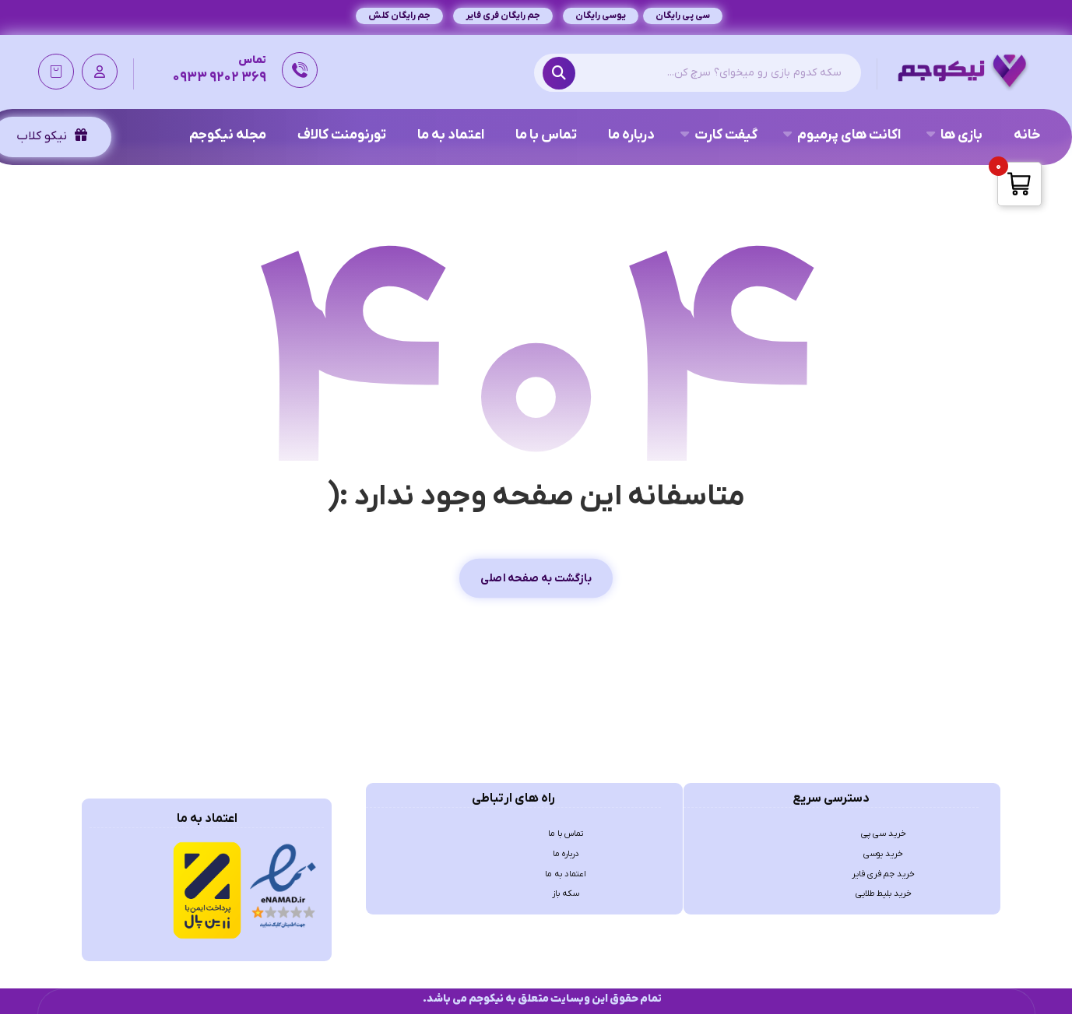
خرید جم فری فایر (883, 895)
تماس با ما (565, 845)
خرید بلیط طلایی (884, 919)
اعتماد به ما (565, 895)
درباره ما (566, 870)
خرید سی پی (883, 845)
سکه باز (565, 919)
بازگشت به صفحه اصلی (536, 586)
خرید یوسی (883, 870)
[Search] (563, 76)
